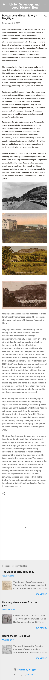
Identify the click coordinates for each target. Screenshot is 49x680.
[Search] (45, 5)
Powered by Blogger (24, 670)
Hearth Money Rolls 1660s (16, 636)
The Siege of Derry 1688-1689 (18, 571)
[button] (45, 16)
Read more (41, 594)
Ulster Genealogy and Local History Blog (24, 6)
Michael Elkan (30, 675)
